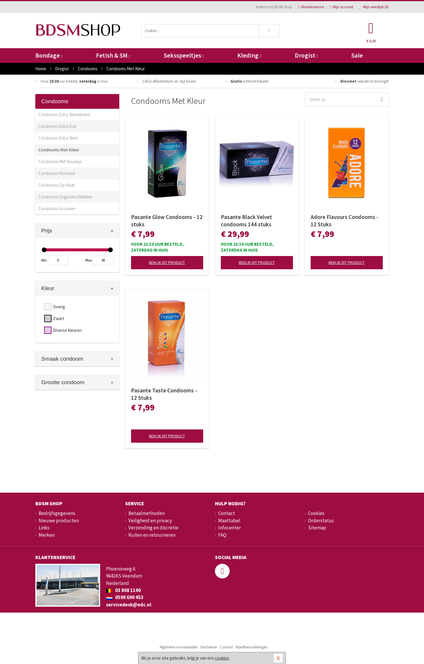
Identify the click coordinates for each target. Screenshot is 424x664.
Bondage (48, 55)
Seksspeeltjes (184, 55)
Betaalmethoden (146, 513)
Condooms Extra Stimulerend (64, 114)
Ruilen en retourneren (151, 535)
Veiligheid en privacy (150, 520)
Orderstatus (321, 520)
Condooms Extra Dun (57, 126)
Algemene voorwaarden (179, 647)
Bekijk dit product (167, 262)
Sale (357, 55)
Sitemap (317, 527)
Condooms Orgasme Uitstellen (65, 197)
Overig (59, 307)
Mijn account (341, 6)
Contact (226, 513)
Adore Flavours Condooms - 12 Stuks (344, 220)
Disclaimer (209, 647)
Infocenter (229, 527)
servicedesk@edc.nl (128, 604)
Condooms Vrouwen (56, 208)
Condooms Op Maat (56, 185)
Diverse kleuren (67, 330)
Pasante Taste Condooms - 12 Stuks (164, 394)
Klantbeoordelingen (251, 647)
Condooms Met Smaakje (60, 161)
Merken (47, 535)
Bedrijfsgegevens (57, 513)
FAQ (222, 535)
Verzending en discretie (153, 527)
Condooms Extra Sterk (58, 138)
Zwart (58, 318)
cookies (222, 658)
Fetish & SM (113, 55)
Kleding (249, 55)
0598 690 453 (124, 597)
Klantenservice (311, 6)
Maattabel (229, 520)
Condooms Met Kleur (58, 150)
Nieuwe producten (59, 520)
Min (44, 260)
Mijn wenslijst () (374, 6)
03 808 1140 (123, 590)
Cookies (316, 513)
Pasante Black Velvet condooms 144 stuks (246, 220)
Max (88, 260)
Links (44, 527)
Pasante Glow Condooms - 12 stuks (167, 220)
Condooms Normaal (56, 173)
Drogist (306, 55)
